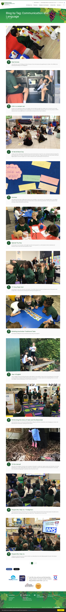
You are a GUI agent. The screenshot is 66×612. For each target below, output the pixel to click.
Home (7, 18)
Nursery (59, 5)
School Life (53, 5)
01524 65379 (36, 2)
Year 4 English (16, 374)
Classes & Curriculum (44, 5)
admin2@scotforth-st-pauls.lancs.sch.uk (48, 2)
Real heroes (15, 62)
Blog (10, 18)
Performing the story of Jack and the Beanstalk (27, 420)
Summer (14, 197)
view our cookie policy (32, 610)
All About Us (29, 5)
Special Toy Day (17, 243)
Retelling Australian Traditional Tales (24, 331)
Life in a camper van (18, 106)
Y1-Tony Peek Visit (17, 287)
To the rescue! (16, 464)
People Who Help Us (18, 554)
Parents (35, 5)
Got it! (60, 610)
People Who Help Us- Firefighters (22, 510)
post (16, 569)
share (9, 569)
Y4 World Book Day (18, 152)
